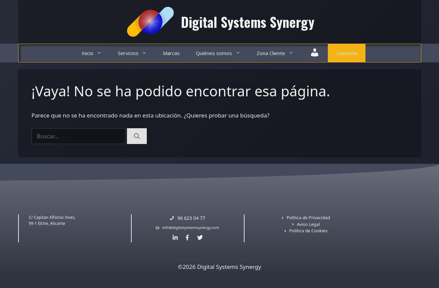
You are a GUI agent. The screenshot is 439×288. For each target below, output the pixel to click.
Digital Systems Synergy (247, 22)
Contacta (347, 53)
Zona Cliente (279, 53)
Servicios (136, 53)
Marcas (171, 53)
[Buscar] (137, 136)
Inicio (96, 53)
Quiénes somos (222, 53)
